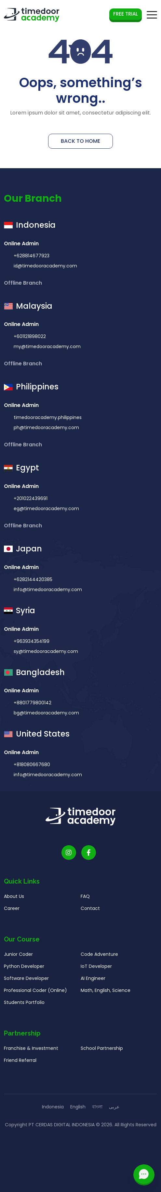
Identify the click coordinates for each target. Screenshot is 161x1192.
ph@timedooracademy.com (45, 431)
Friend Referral (20, 1064)
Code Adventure (99, 958)
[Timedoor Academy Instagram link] (68, 856)
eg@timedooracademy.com (45, 512)
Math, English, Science (105, 994)
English (78, 1107)
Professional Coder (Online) (35, 994)
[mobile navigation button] (152, 15)
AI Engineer (93, 982)
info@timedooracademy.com (47, 593)
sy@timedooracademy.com (45, 655)
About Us (14, 900)
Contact (90, 912)
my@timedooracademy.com (46, 350)
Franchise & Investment (31, 1052)
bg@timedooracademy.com (45, 717)
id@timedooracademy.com (44, 266)
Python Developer (24, 970)
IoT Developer (96, 970)
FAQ (85, 900)
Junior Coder (18, 958)
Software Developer (26, 982)
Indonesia (53, 1107)
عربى (114, 1107)
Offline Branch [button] (23, 283)
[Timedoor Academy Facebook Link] (88, 856)
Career (12, 912)
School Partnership (102, 1052)
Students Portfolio (24, 1006)
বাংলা (97, 1107)
